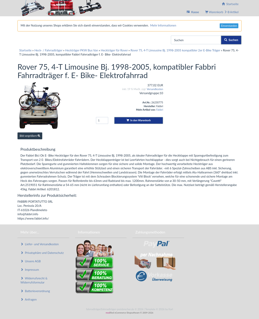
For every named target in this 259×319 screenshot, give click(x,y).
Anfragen (28, 299)
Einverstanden (229, 25)
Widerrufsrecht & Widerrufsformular (33, 280)
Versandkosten (155, 89)
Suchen (231, 40)
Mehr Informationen (163, 25)
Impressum (29, 269)
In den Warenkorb (139, 120)
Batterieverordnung (35, 291)
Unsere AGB (30, 261)
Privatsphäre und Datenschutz (42, 252)
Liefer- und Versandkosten (39, 244)
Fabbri (159, 109)
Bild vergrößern (30, 135)
